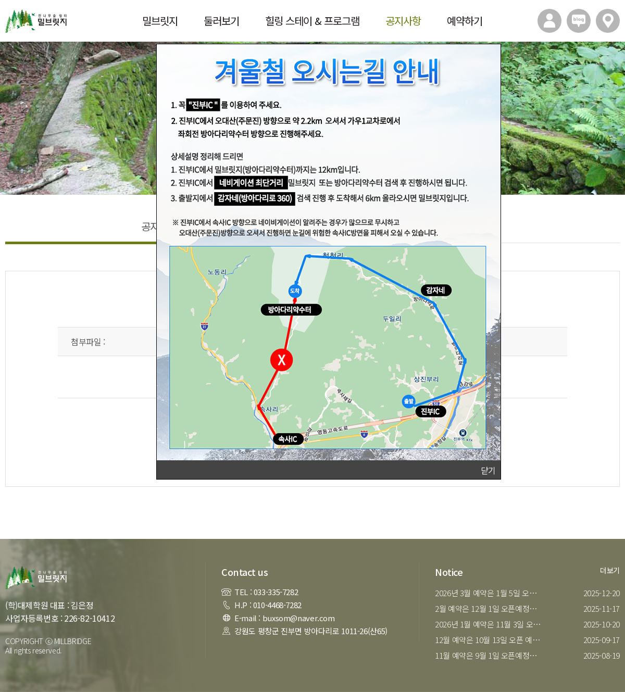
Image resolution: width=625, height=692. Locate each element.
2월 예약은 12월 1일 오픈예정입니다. (491, 608)
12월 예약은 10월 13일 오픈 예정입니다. (491, 639)
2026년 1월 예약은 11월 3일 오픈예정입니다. (491, 624)
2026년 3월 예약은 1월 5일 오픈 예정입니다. (491, 592)
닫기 (488, 470)
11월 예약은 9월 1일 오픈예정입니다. (491, 655)
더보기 (610, 570)
